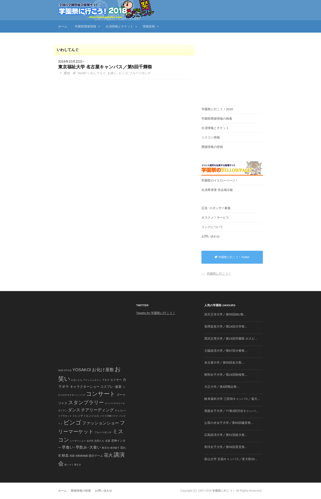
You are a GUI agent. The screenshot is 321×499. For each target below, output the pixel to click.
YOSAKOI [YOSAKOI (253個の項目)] (81, 369)
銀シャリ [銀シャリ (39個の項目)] (68, 464)
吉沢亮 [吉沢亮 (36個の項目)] (90, 441)
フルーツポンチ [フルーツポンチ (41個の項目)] (103, 432)
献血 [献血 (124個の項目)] (65, 455)
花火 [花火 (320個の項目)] (108, 455)
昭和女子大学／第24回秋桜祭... (225, 374)
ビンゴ (123, 73)
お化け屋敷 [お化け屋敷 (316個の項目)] (103, 369)
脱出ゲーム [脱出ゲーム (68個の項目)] (96, 455)
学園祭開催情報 (85, 26)
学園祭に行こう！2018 (217, 109)
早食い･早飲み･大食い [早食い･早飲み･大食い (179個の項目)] (81, 447)
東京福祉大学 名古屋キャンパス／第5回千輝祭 (105, 66)
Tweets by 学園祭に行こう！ (155, 313)
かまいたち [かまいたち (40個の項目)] (76, 380)
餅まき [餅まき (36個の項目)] (77, 464)
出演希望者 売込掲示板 (217, 190)
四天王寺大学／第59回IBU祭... (225, 314)
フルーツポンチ (140, 73)
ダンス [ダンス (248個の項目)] (74, 410)
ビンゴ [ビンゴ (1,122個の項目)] (72, 422)
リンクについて (212, 227)
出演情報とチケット (119, 26)
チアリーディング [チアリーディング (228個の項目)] (97, 410)
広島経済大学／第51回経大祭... (225, 435)
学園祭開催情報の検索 (216, 118)
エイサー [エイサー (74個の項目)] (116, 379)
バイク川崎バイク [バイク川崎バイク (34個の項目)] (109, 416)
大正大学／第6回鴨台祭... (221, 386)
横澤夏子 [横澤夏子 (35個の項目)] (114, 448)
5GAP (82, 73)
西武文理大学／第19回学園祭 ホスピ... (230, 338)
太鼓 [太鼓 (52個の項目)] (107, 440)
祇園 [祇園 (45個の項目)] (72, 455)
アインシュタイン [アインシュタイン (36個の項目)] (92, 380)
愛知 (67, 73)
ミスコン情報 (210, 137)
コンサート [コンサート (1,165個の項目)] (100, 394)
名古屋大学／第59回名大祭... (224, 362)
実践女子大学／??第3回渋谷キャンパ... (231, 411)
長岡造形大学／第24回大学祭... (225, 326)
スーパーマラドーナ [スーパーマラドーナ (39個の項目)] (115, 403)
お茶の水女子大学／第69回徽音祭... (228, 422)
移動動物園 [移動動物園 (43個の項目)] (82, 455)
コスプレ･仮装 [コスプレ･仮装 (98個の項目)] (111, 386)
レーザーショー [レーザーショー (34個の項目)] (78, 441)
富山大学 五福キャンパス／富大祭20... (230, 459)
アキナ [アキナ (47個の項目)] (106, 380)
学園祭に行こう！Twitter (232, 257)
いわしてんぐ (96, 73)
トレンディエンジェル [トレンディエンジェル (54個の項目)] (85, 415)
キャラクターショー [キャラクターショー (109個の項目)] (84, 386)
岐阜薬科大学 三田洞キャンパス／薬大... (232, 398)
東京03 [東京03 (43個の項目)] (105, 447)
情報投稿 (149, 26)
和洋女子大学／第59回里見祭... (225, 447)
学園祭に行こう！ (218, 273)
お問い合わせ (210, 236)
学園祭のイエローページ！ (219, 180)
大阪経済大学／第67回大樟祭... (225, 350)
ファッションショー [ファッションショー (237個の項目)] (100, 423)
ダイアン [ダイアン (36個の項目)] (62, 410)
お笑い (112, 73)
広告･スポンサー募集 (216, 208)
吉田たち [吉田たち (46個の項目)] (99, 440)
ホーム (62, 26)
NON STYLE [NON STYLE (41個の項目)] (64, 370)
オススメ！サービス (215, 217)
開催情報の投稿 (212, 147)
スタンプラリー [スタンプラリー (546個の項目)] (86, 402)
